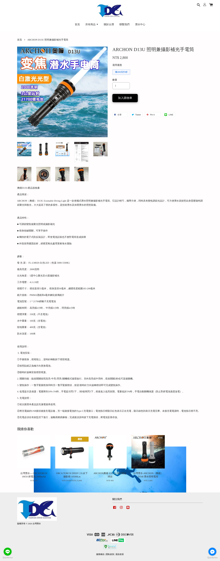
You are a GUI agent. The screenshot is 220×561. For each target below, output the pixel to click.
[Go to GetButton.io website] (8, 558)
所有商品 (91, 24)
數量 (114, 80)
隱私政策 (110, 554)
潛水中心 (140, 24)
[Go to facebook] (212, 552)
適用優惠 (117, 65)
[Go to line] (8, 552)
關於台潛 (109, 24)
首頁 (77, 24)
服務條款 (100, 554)
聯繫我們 (124, 24)
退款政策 (120, 554)
